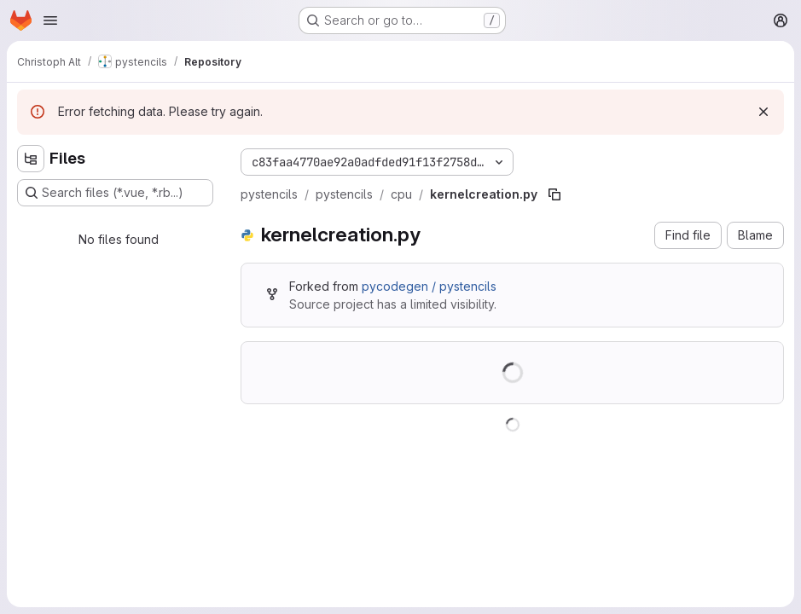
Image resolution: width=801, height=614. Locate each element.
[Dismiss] (763, 111)
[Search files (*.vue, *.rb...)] (115, 192)
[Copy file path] (554, 194)
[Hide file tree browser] (30, 158)
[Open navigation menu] (50, 20)
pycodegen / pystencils (429, 286)
